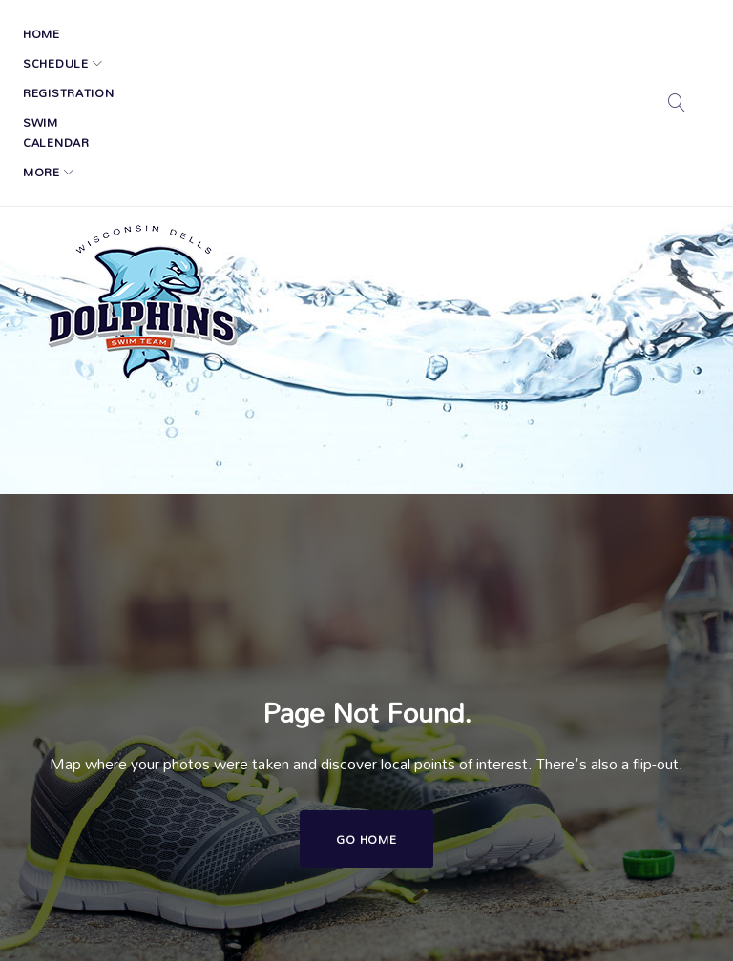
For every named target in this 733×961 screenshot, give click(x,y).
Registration (248, 33)
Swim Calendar (372, 33)
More (468, 33)
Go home (366, 700)
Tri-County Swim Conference (515, 918)
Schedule (132, 33)
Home (55, 33)
